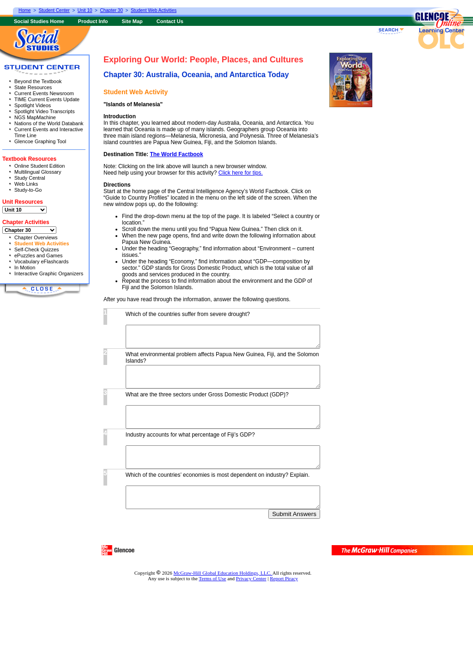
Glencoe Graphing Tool (40, 141)
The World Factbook (176, 154)
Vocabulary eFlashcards (41, 261)
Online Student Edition (39, 166)
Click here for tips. (240, 173)
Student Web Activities (41, 243)
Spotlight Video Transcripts (44, 111)
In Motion (24, 267)
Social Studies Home (39, 21)
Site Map (132, 21)
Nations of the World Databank (49, 123)
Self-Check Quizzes (36, 249)
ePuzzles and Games (38, 255)
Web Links (26, 184)
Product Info (93, 21)
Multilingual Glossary (37, 172)
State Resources (33, 87)
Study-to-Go (28, 190)
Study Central (29, 178)
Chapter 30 (111, 10)
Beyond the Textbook (38, 81)
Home (24, 10)
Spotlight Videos (32, 105)
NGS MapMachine (35, 117)
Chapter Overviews (36, 237)
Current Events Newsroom (44, 93)
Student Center (54, 10)
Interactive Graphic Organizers (48, 273)
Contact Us (170, 21)
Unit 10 (85, 10)
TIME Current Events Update (46, 99)
